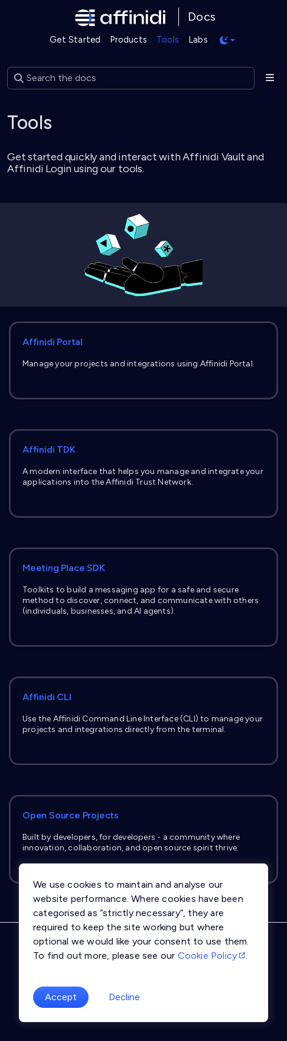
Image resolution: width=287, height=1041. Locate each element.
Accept (61, 997)
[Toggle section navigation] (269, 78)
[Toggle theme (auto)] (227, 40)
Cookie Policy (212, 955)
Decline (124, 997)
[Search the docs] (131, 78)
